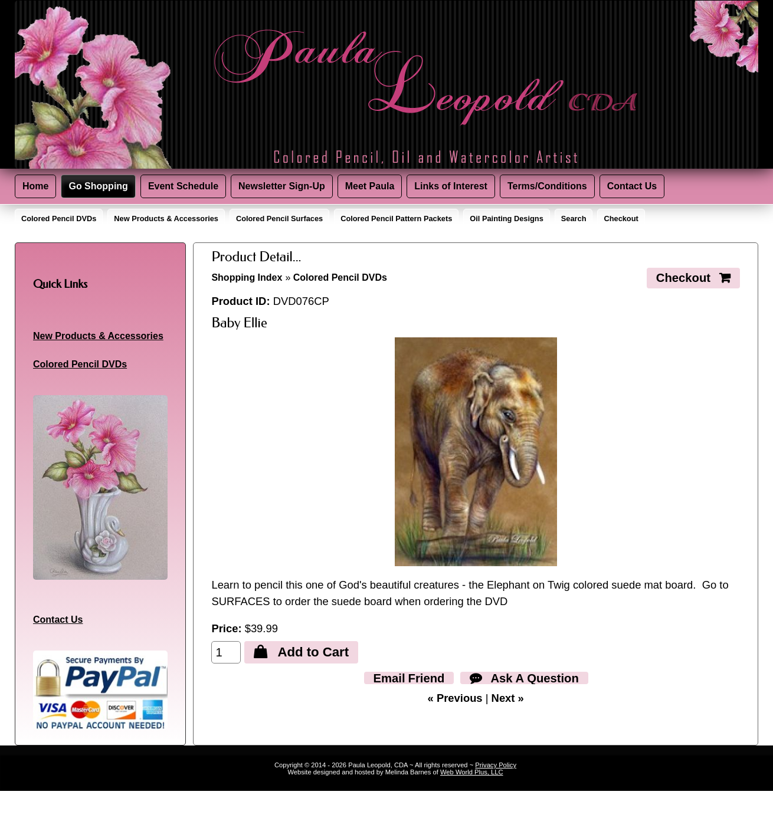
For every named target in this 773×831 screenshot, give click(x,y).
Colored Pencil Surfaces (279, 218)
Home (35, 186)
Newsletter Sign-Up (281, 186)
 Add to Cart (301, 651)
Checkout (621, 218)
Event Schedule (183, 186)
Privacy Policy (495, 764)
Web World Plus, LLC (471, 772)
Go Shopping (97, 186)
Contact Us (632, 186)
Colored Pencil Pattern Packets (396, 218)
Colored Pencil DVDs (58, 218)
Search (574, 218)
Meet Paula (370, 186)
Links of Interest (450, 186)
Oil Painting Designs (506, 218)
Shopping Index (246, 277)
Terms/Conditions (547, 186)
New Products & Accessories (166, 218)
